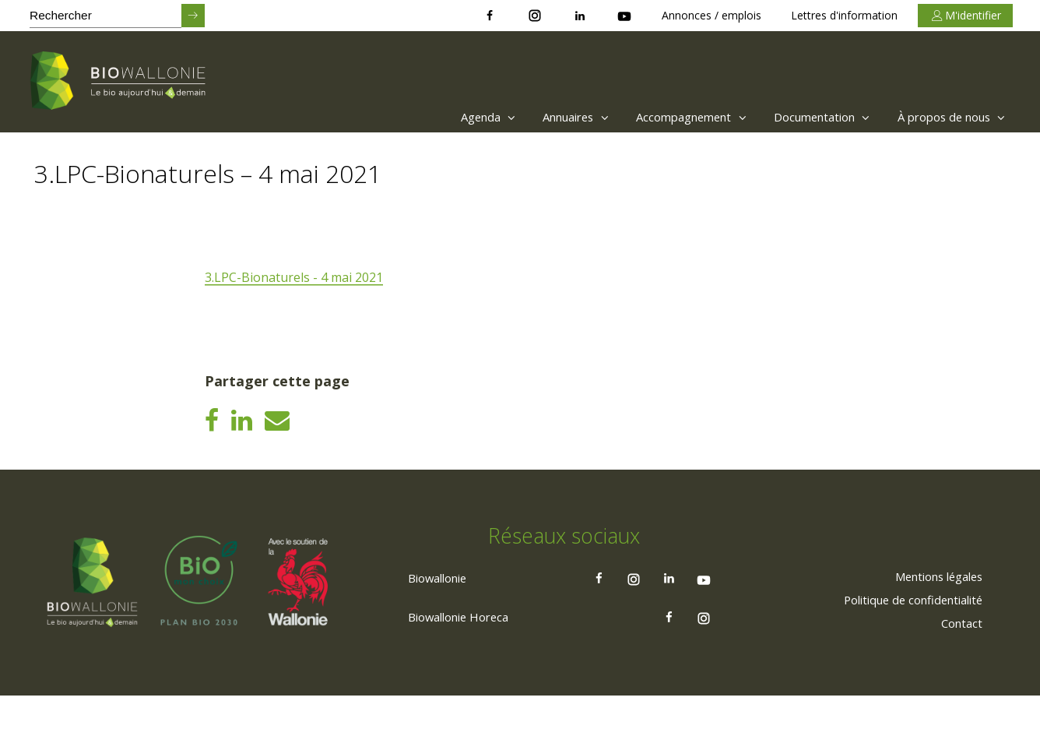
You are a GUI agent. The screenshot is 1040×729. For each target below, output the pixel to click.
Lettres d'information (844, 15)
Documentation (803, 116)
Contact (956, 655)
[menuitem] (436, 116)
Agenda (439, 116)
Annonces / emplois (711, 15)
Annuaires (536, 116)
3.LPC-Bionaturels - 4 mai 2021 (295, 278)
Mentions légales (929, 609)
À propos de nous (945, 116)
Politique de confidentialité (902, 632)
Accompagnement (662, 116)
